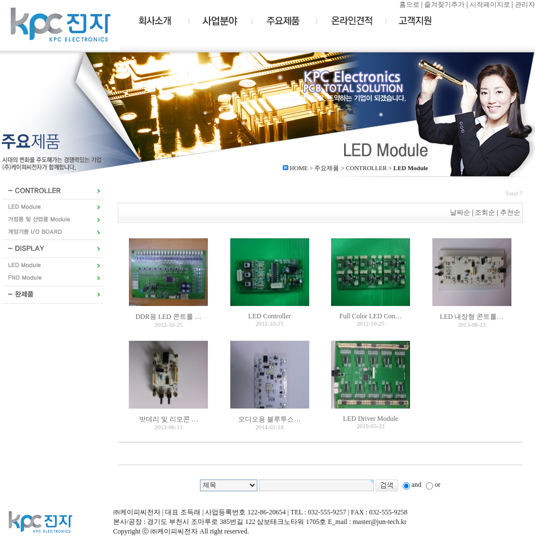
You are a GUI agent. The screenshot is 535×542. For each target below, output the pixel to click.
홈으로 (409, 4)
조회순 (485, 212)
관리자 (525, 4)
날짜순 (460, 212)
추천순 (511, 212)
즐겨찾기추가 (444, 4)
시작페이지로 (490, 4)
